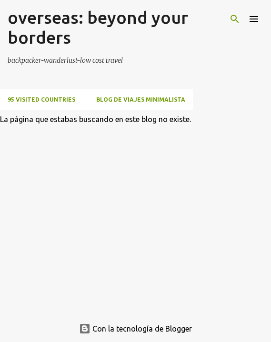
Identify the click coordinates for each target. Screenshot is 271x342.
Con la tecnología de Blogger (135, 328)
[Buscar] (235, 19)
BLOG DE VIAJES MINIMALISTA (140, 99)
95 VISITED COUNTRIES (41, 99)
